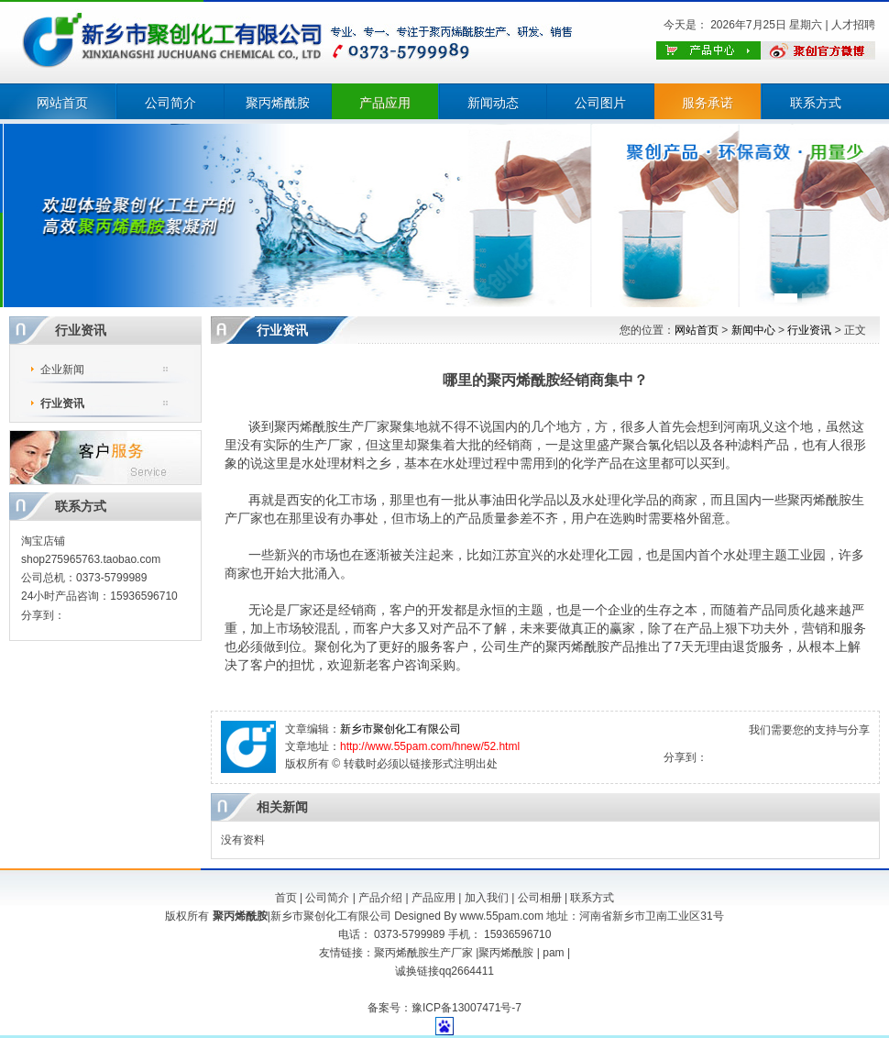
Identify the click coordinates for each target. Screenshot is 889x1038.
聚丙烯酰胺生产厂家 (423, 952)
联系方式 (815, 102)
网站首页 (62, 102)
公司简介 (170, 102)
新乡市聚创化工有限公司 (400, 729)
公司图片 (600, 102)
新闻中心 (753, 330)
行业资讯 (62, 403)
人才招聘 (853, 24)
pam (553, 952)
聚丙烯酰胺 (278, 102)
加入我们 (487, 897)
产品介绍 (380, 897)
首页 (286, 897)
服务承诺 (707, 102)
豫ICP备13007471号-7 (466, 1007)
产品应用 (385, 102)
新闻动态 (493, 102)
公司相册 (540, 897)
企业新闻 (62, 369)
